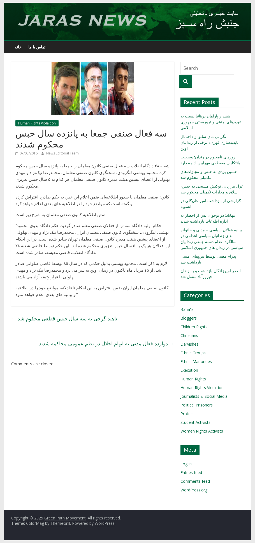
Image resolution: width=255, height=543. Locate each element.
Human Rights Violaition (37, 123)
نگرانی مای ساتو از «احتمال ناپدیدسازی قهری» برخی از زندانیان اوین (209, 142)
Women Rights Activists (201, 431)
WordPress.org (193, 490)
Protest (187, 413)
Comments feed (195, 481)
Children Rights (193, 326)
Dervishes (189, 344)
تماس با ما (36, 47)
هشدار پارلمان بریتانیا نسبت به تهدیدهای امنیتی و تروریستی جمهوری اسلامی (210, 121)
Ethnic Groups (193, 352)
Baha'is (187, 309)
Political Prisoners (196, 405)
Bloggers (188, 318)
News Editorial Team (62, 153)
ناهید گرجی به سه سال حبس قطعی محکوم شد (64, 318)
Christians (189, 335)
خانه (18, 47)
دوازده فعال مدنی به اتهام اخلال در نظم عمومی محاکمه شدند (106, 343)
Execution (189, 370)
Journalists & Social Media (204, 396)
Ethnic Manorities (196, 361)
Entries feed (191, 472)
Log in (186, 463)
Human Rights (193, 379)
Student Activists (195, 422)
